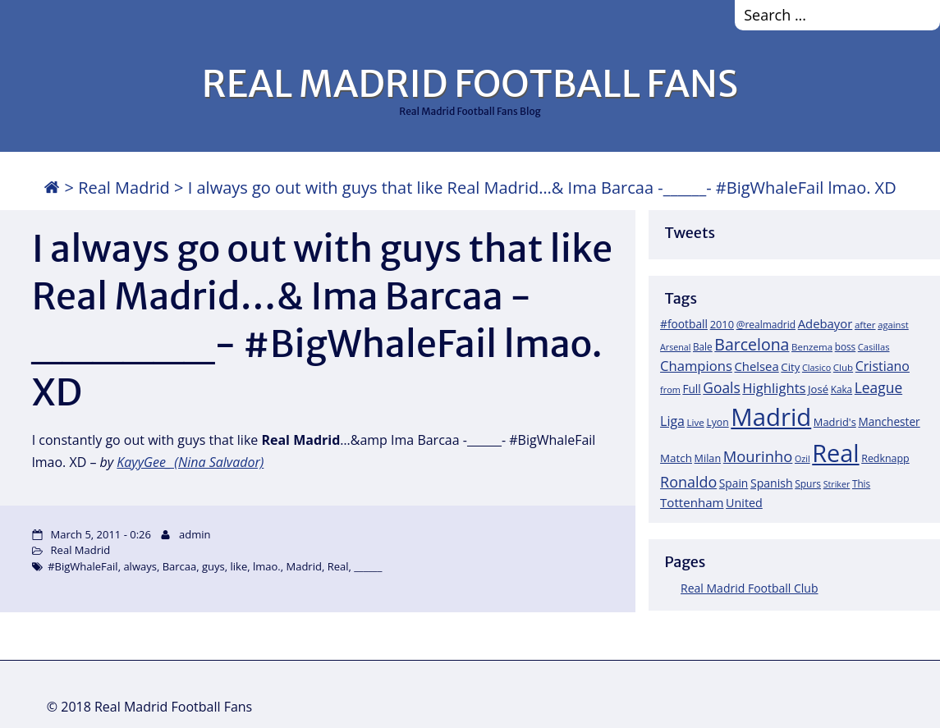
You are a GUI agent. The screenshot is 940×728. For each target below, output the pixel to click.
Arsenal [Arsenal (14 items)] (675, 347)
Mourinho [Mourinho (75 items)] (758, 456)
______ (368, 566)
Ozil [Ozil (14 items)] (802, 459)
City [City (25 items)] (790, 366)
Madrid (303, 566)
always (140, 566)
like (239, 566)
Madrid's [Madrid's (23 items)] (835, 421)
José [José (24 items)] (818, 389)
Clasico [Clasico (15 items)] (816, 367)
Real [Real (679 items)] (835, 453)
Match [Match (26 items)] (676, 458)
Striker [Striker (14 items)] (837, 484)
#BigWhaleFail (82, 566)
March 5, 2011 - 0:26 (101, 534)
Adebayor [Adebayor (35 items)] (825, 323)
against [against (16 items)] (893, 324)
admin (194, 534)
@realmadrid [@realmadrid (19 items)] (766, 325)
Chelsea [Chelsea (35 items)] (756, 366)
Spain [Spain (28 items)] (734, 483)
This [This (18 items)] (861, 483)
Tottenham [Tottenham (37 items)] (691, 502)
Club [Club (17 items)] (843, 367)
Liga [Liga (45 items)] (672, 421)
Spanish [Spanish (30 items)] (771, 483)
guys (213, 566)
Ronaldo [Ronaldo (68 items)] (688, 482)
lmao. (267, 566)
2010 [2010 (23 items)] (722, 324)
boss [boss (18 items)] (845, 346)
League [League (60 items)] (878, 387)
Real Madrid (124, 187)
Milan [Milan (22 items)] (708, 458)
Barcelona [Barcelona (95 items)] (751, 344)
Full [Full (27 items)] (691, 388)
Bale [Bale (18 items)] (703, 346)
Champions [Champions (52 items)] (696, 365)
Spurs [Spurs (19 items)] (808, 484)
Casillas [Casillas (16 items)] (874, 347)
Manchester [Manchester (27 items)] (888, 421)
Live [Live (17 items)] (695, 422)
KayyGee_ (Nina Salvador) (190, 462)
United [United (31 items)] (744, 503)
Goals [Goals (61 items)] (721, 387)
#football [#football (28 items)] (684, 324)
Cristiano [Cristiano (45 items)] (882, 366)
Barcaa (180, 566)
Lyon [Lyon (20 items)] (717, 422)
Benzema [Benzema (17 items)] (811, 347)
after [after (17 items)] (865, 324)
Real (338, 566)
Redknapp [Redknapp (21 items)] (885, 458)
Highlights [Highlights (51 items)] (773, 387)
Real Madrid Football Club (749, 588)
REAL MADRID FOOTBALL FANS (470, 84)
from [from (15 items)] (670, 389)
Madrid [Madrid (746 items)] (771, 417)
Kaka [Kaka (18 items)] (841, 389)
